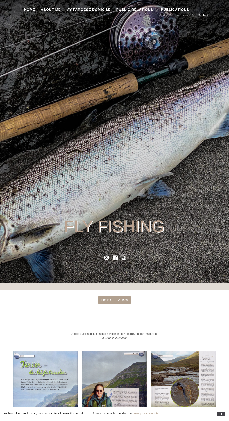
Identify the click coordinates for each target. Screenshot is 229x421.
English (106, 299)
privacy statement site (145, 413)
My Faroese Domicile (88, 10)
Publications (175, 10)
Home (29, 10)
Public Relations (134, 10)
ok (221, 414)
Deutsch (122, 299)
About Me (51, 10)
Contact (202, 15)
